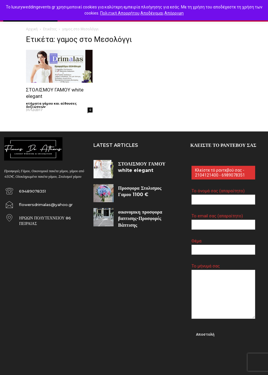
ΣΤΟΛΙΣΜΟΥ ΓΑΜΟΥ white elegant (144, 163)
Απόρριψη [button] (174, 13)
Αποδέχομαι (151, 13)
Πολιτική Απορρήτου (120, 13)
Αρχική (32, 29)
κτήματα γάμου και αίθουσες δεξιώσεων (51, 105)
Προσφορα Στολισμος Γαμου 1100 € (142, 187)
